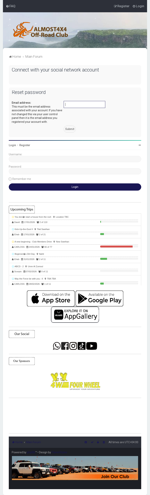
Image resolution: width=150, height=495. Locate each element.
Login (12, 145)
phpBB (31, 452)
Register (24, 145)
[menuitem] (10, 6)
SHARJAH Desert (75, 415)
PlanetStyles (59, 452)
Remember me (21, 178)
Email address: (21, 102)
